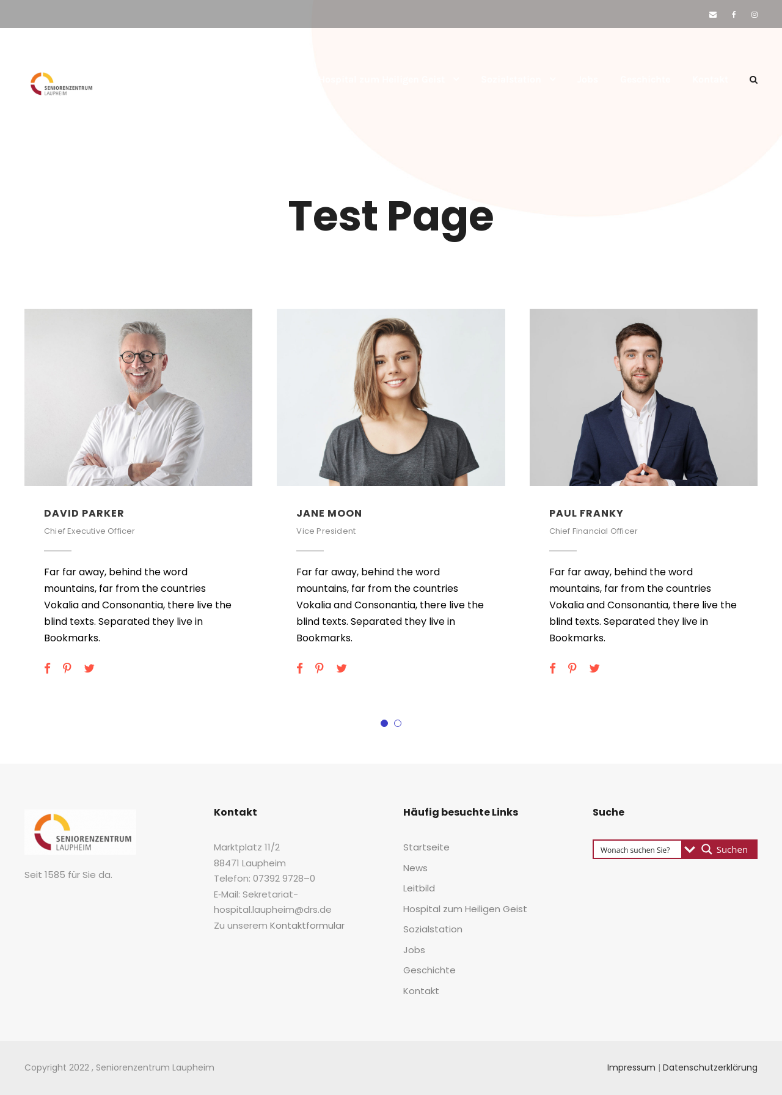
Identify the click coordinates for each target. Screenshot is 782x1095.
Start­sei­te (172, 79)
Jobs (587, 79)
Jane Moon (329, 513)
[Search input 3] (638, 849)
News (227, 79)
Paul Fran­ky (586, 513)
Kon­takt (710, 79)
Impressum (631, 1067)
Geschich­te (645, 79)
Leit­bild (278, 79)
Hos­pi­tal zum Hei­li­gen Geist (381, 79)
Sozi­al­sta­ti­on (511, 79)
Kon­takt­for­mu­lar (307, 925)
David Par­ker (84, 513)
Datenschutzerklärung (710, 1067)
